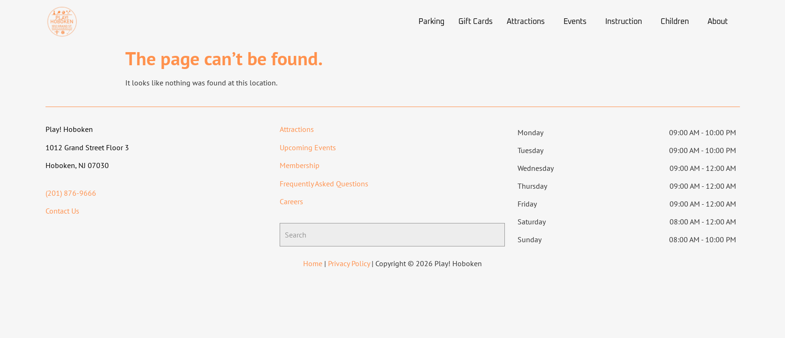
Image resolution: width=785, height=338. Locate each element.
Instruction (623, 21)
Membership (300, 165)
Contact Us (62, 210)
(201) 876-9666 (71, 193)
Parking (431, 21)
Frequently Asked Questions (324, 183)
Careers (291, 201)
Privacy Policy (349, 263)
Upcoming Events (308, 147)
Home (312, 263)
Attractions (526, 21)
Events (575, 21)
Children (675, 21)
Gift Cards (475, 21)
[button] (528, 21)
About (718, 21)
